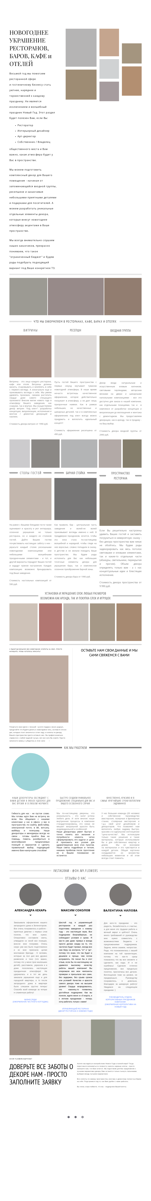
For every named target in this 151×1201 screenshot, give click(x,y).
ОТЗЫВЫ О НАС (75, 878)
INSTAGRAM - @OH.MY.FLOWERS (75, 870)
